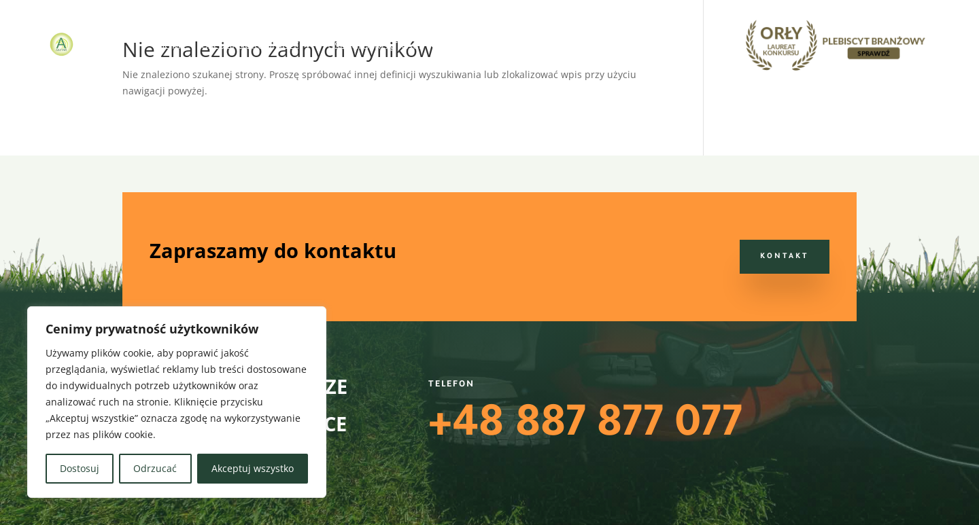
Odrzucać (155, 468)
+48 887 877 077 (585, 428)
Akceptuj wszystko (252, 468)
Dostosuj (79, 468)
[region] (176, 402)
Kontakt (675, 45)
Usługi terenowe (496, 45)
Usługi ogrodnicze (250, 45)
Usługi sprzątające (376, 45)
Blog (625, 45)
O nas (583, 45)
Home (172, 45)
